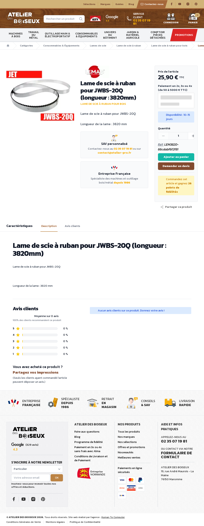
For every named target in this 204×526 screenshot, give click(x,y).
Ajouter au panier (176, 157)
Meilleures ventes (129, 457)
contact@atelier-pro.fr (114, 153)
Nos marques (126, 437)
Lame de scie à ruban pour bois (169, 45)
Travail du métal (33, 35)
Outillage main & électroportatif (57, 34)
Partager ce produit (176, 207)
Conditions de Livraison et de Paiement (91, 458)
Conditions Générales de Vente (23, 522)
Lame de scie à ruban (129, 45)
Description (49, 226)
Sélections (89, 4)
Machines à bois (16, 34)
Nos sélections (127, 442)
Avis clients (72, 226)
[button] (176, 207)
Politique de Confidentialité (85, 522)
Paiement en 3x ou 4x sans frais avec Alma (88, 449)
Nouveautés (125, 452)
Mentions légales (55, 522)
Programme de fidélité (88, 442)
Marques (105, 4)
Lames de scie (98, 45)
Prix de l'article (168, 72)
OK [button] (57, 478)
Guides (119, 4)
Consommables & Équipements (86, 34)
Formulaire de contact (176, 455)
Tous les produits (129, 432)
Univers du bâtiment (110, 35)
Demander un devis (176, 166)
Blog (131, 4)
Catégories (26, 45)
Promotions (184, 35)
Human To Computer (113, 517)
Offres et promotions (131, 447)
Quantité (164, 128)
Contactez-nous (152, 4)
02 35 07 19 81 (123, 149)
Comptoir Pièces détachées (157, 35)
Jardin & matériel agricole (132, 35)
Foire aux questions (86, 432)
